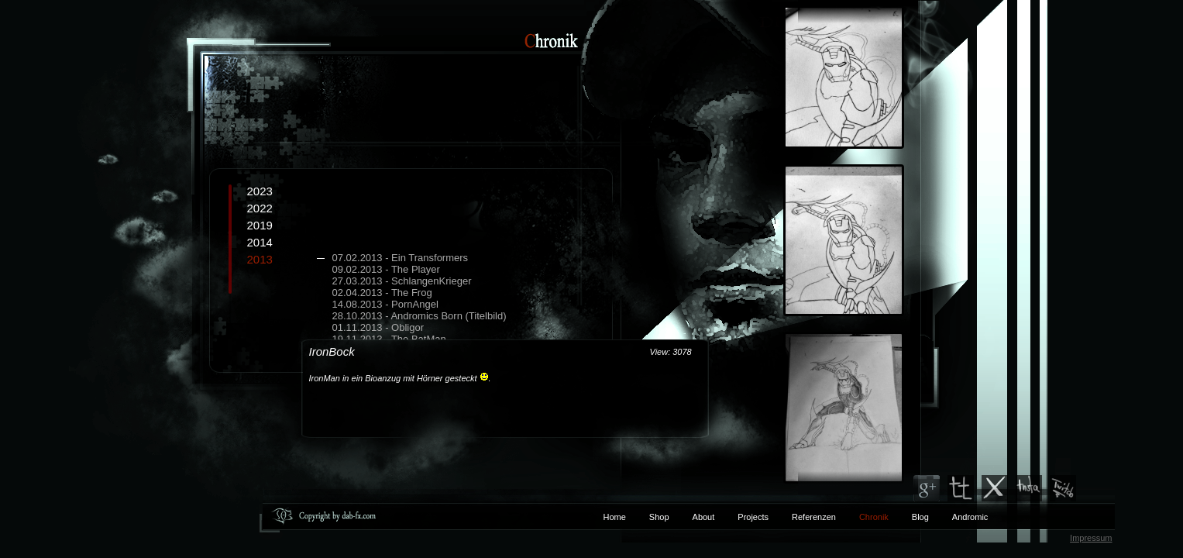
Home (615, 517)
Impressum (1091, 537)
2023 (260, 191)
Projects (753, 517)
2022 (260, 208)
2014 (260, 242)
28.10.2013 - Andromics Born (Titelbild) (419, 316)
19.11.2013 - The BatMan (389, 339)
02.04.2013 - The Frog (382, 292)
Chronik (874, 517)
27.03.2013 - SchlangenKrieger (402, 281)
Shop (659, 517)
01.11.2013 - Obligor (378, 327)
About (704, 517)
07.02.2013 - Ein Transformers (400, 258)
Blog (920, 517)
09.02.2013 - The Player (386, 269)
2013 (429, 304)
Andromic (970, 517)
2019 (260, 225)
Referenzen (802, 517)
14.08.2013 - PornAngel (385, 304)
